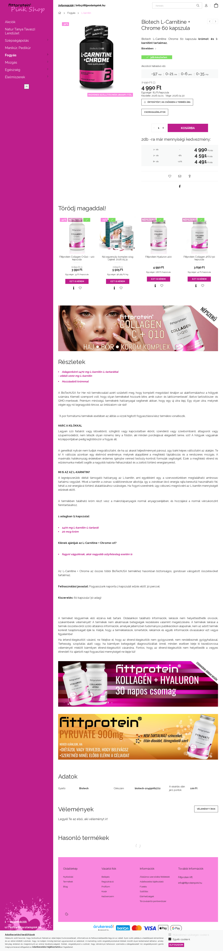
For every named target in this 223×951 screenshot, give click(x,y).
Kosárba (188, 128)
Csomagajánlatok (155, 112)
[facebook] (179, 186)
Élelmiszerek (15, 77)
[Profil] (206, 5)
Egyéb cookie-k (181, 939)
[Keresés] (177, 5)
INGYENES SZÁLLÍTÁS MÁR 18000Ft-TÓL (110, 95)
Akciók (10, 22)
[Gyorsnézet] (73, 288)
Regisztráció (108, 881)
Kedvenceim (108, 896)
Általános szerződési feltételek (155, 877)
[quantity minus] (154, 128)
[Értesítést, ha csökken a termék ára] (167, 102)
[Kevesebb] (26, 86)
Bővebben (147, 48)
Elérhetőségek (147, 896)
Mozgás (11, 62)
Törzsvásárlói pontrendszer (153, 901)
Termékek (68, 881)
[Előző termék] (209, 21)
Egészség (12, 70)
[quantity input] (159, 128)
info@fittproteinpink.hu (25, 927)
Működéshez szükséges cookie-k (191, 935)
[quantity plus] (163, 128)
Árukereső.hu (103, 930)
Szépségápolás (17, 41)
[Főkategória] (60, 13)
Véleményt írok (206, 809)
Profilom (106, 886)
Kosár (104, 891)
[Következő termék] (215, 21)
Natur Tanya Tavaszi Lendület (20, 31)
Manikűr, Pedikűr (18, 48)
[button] (170, 176)
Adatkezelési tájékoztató (152, 881)
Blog (65, 886)
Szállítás (144, 891)
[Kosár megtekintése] (214, 5)
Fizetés (143, 886)
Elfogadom (176, 945)
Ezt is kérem (77, 281)
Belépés (106, 877)
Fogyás (10, 55)
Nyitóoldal (68, 877)
